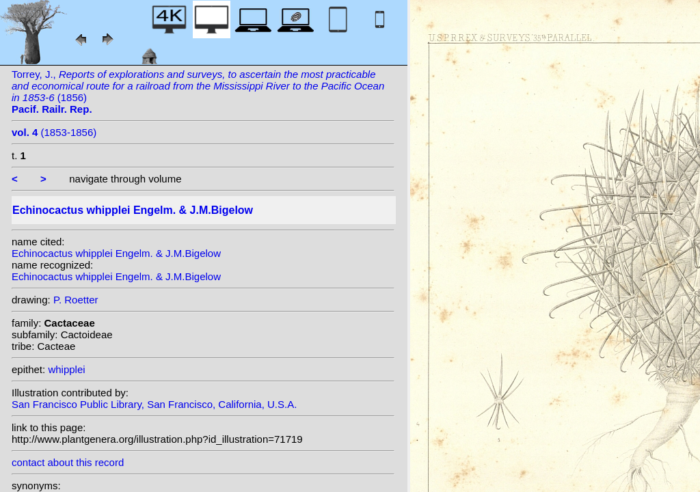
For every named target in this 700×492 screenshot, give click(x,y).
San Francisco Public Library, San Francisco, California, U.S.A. (154, 404)
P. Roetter (75, 299)
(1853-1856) (54, 132)
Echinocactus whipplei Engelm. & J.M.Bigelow (116, 253)
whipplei (66, 369)
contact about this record (68, 462)
